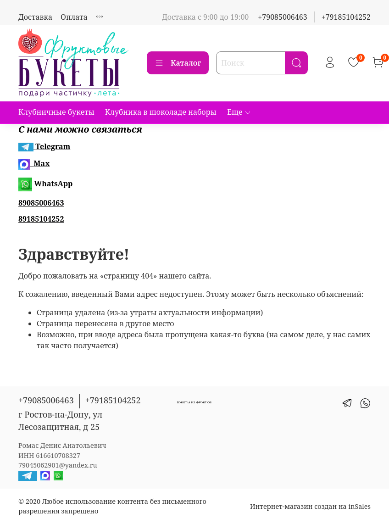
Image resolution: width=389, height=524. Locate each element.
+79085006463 (282, 17)
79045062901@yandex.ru (57, 465)
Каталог (178, 63)
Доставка (35, 17)
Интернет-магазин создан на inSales (310, 506)
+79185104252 (346, 17)
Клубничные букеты (56, 112)
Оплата (74, 17)
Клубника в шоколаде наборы (161, 112)
